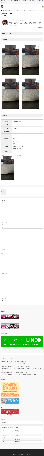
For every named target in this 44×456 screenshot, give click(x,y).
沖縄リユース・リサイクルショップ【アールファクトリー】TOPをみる (16, 155)
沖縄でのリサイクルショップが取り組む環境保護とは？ (14, 361)
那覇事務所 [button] (4, 422)
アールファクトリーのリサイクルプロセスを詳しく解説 (14, 363)
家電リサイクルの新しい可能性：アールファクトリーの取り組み (16, 366)
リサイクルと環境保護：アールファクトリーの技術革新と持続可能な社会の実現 (19, 374)
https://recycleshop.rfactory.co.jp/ (14, 25)
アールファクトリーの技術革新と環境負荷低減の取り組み (14, 372)
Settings (39, 27)
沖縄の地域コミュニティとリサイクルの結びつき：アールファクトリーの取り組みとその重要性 (22, 369)
